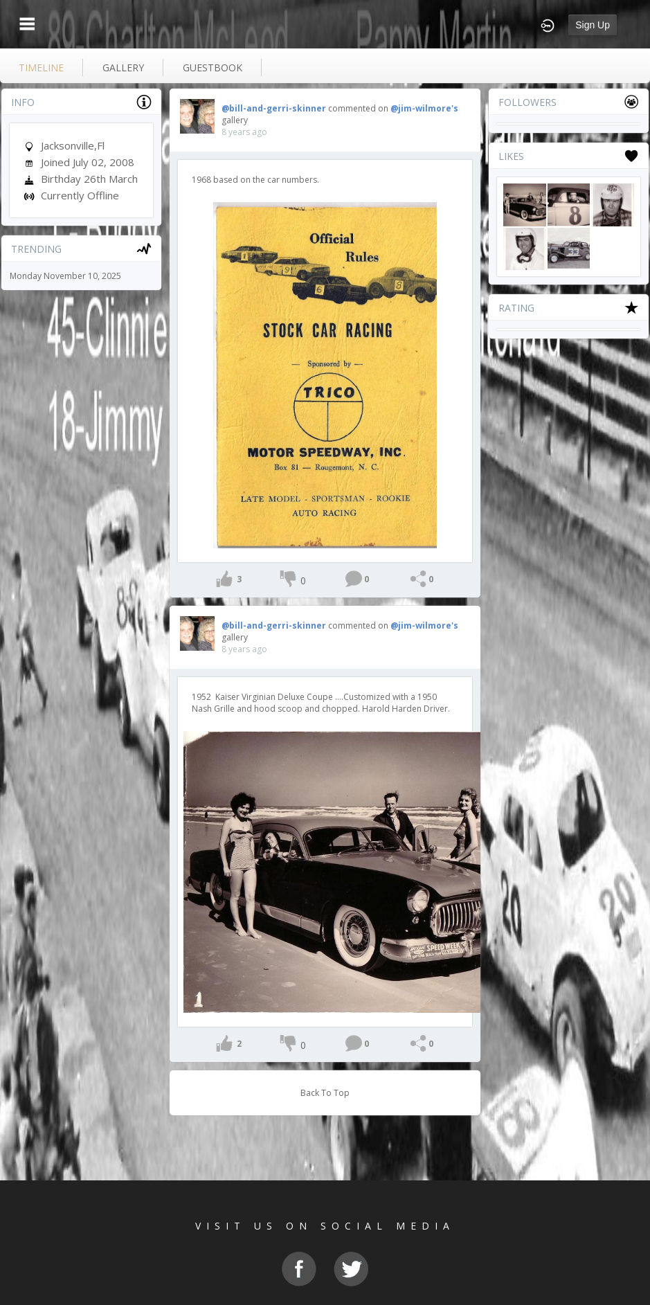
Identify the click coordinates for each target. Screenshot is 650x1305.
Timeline (41, 67)
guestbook (212, 67)
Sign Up (592, 24)
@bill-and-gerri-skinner (274, 108)
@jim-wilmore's (424, 108)
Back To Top (325, 1093)
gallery (123, 67)
